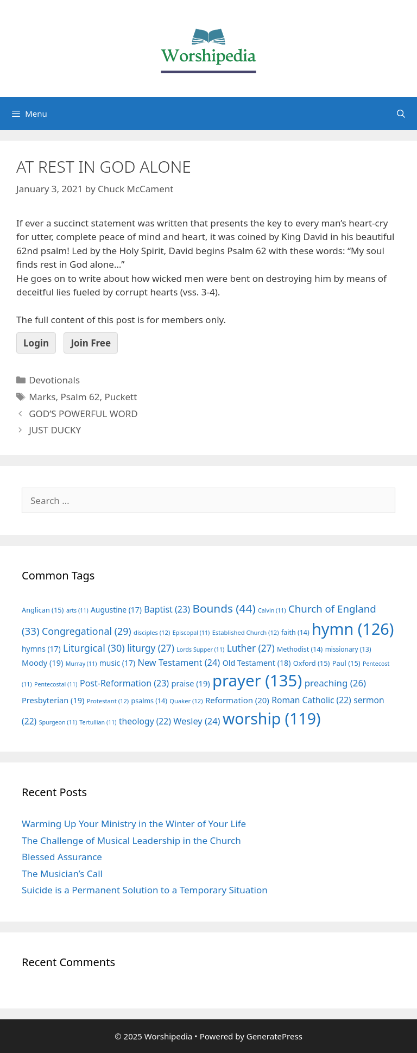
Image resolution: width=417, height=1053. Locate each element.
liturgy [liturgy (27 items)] (150, 648)
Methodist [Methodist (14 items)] (300, 649)
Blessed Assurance (62, 856)
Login (36, 343)
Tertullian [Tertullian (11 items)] (97, 722)
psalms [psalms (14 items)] (149, 700)
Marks (42, 396)
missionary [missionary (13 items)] (348, 649)
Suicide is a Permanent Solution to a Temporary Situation (145, 890)
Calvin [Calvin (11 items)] (272, 610)
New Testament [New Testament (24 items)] (178, 663)
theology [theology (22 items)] (145, 721)
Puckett (120, 396)
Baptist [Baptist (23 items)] (167, 609)
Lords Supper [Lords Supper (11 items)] (200, 649)
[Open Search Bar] (401, 113)
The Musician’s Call (62, 873)
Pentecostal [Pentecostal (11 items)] (56, 684)
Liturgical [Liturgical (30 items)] (94, 647)
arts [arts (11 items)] (77, 610)
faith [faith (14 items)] (295, 632)
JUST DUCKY (55, 430)
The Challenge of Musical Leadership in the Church (131, 840)
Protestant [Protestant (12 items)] (108, 701)
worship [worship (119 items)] (272, 718)
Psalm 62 (79, 396)
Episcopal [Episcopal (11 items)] (191, 632)
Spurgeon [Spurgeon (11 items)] (58, 722)
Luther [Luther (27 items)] (251, 648)
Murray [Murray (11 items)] (81, 663)
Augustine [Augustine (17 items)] (116, 609)
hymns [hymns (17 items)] (41, 649)
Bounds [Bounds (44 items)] (223, 608)
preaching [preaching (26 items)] (336, 683)
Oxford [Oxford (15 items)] (311, 663)
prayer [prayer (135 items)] (257, 680)
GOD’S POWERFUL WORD (83, 413)
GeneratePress (274, 1036)
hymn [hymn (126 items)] (353, 628)
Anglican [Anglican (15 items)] (43, 610)
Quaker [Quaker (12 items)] (186, 701)
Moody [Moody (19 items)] (42, 662)
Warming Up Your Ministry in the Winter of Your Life (134, 823)
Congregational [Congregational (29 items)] (86, 631)
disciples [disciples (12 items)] (152, 632)
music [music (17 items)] (117, 663)
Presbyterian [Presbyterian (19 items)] (53, 700)
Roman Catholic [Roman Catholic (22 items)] (311, 700)
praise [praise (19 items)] (191, 683)
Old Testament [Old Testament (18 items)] (257, 663)
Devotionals (54, 380)
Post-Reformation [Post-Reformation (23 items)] (124, 683)
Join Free (91, 343)
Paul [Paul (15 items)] (346, 663)
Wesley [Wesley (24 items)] (196, 721)
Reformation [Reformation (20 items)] (237, 700)
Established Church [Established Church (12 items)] (245, 632)
